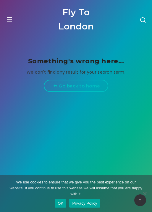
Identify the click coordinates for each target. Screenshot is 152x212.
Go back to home (76, 86)
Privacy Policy (84, 203)
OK (60, 203)
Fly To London (76, 19)
